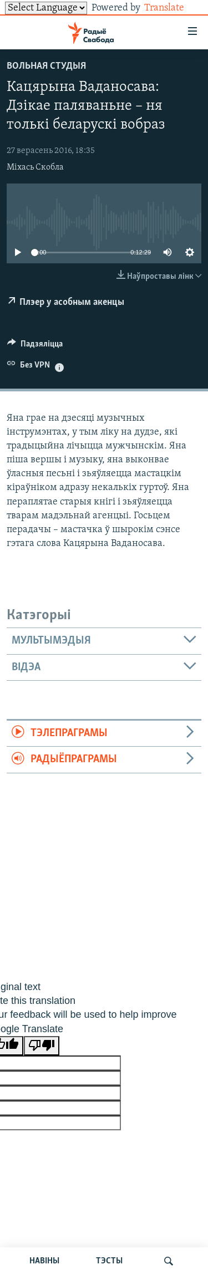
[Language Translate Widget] (46, 8)
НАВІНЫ (44, 1261)
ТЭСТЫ (109, 1261)
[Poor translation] (41, 1045)
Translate (173, 8)
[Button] (35, 346)
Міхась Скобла (35, 167)
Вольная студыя (46, 66)
